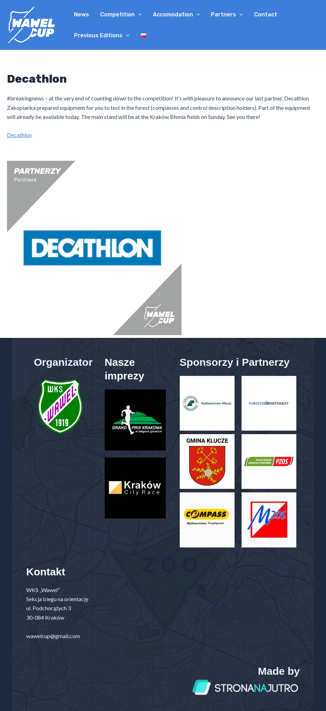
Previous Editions (101, 35)
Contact (265, 14)
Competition (121, 14)
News (81, 14)
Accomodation (176, 14)
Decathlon (19, 134)
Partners (227, 14)
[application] (138, 14)
